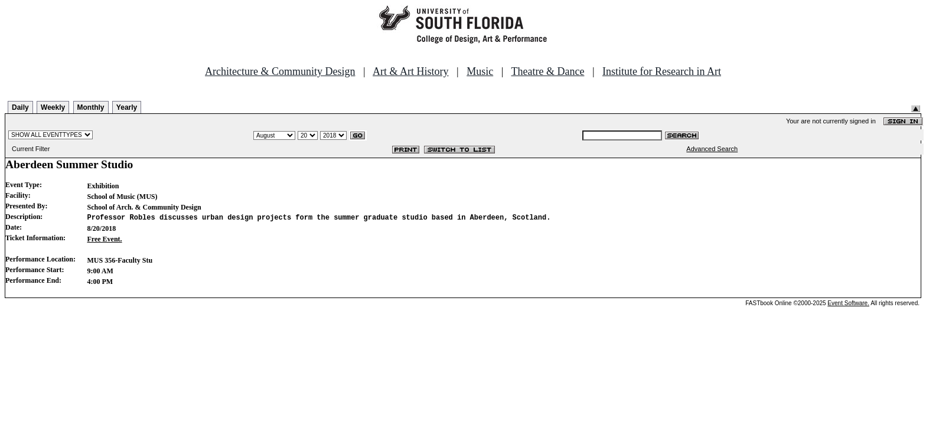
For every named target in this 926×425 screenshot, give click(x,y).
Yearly (126, 107)
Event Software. (848, 303)
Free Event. (104, 239)
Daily (20, 107)
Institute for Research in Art (661, 71)
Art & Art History (411, 71)
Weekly (53, 107)
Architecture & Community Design (280, 71)
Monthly (91, 107)
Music (480, 71)
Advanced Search (712, 148)
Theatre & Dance (547, 71)
